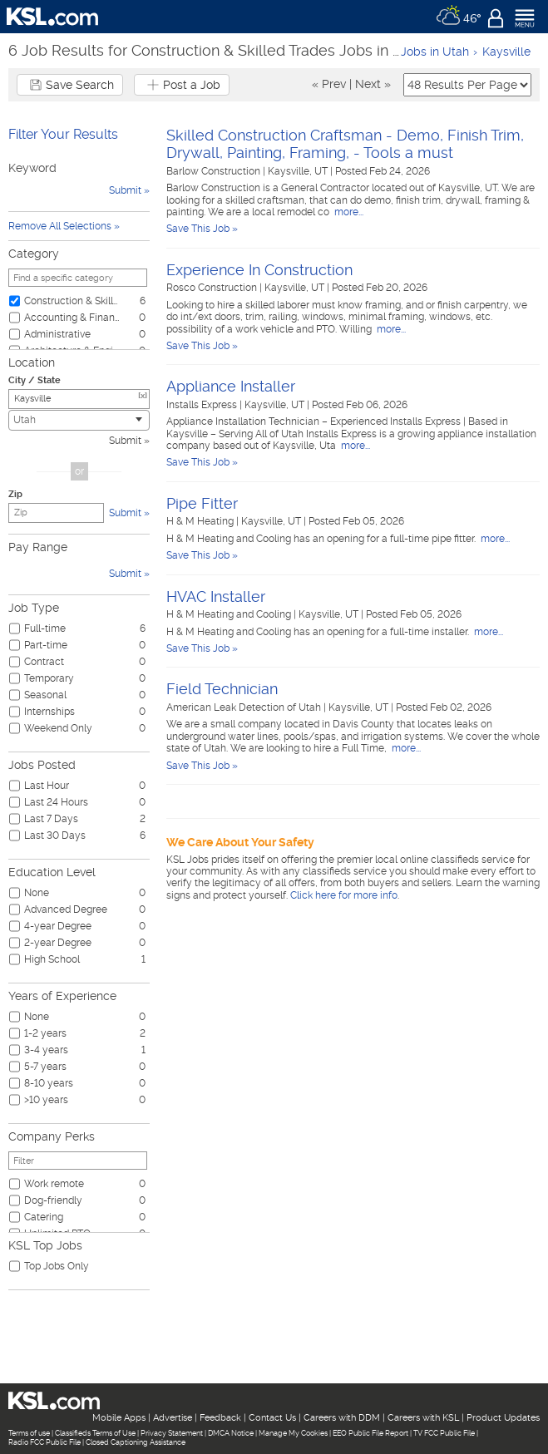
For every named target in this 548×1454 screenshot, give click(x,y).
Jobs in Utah (435, 51)
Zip (15, 494)
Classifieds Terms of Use (95, 1433)
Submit (125, 440)
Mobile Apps (119, 1417)
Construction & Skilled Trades (72, 301)
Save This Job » (202, 228)
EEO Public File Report (370, 1433)
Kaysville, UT (299, 171)
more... (347, 212)
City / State (34, 380)
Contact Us (272, 1417)
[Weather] (458, 16)
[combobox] (79, 420)
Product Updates (503, 1417)
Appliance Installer (230, 386)
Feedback (220, 1417)
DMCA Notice (231, 1433)
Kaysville (506, 51)
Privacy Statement (172, 1433)
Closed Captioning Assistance (135, 1442)
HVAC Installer (215, 596)
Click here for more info (343, 895)
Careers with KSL (423, 1417)
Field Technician (222, 688)
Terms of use (29, 1433)
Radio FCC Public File (44, 1442)
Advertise (172, 1417)
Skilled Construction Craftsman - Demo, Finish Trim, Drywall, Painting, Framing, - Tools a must (345, 144)
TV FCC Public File (444, 1433)
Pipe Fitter (202, 503)
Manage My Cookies (293, 1433)
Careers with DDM (342, 1417)
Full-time (45, 628)
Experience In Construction (259, 269)
